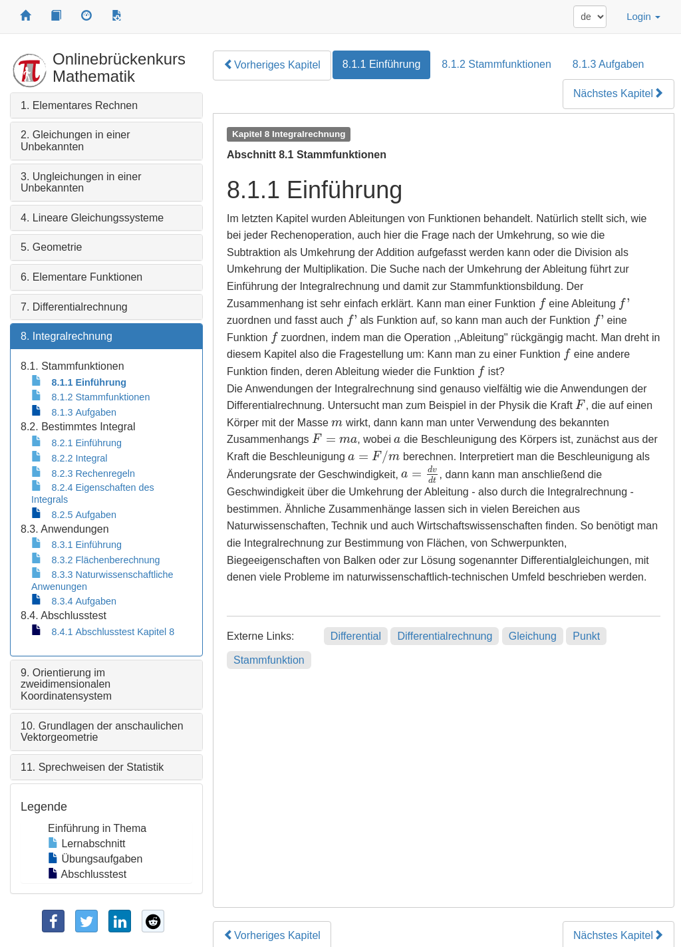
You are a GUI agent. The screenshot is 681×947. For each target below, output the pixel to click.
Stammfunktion (269, 660)
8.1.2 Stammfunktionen (496, 64)
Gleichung (533, 636)
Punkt (586, 636)
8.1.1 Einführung (381, 64)
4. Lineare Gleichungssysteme (92, 217)
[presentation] (542, 303)
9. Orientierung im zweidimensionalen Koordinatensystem (66, 684)
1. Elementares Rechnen (79, 105)
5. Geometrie (51, 247)
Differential (356, 636)
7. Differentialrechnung (74, 307)
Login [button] (643, 16)
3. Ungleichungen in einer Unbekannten (81, 182)
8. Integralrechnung (66, 336)
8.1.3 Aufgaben (608, 64)
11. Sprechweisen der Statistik (92, 767)
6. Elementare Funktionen (81, 277)
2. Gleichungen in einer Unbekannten (75, 140)
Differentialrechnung (444, 636)
